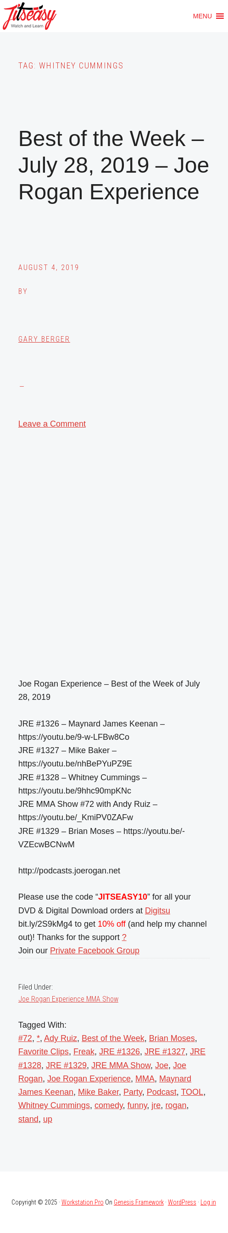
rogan (175, 1105)
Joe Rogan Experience (89, 1078)
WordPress (182, 1202)
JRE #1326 (119, 1051)
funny (137, 1105)
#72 (25, 1038)
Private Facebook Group (94, 950)
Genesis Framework (139, 1202)
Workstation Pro (82, 1202)
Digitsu (157, 910)
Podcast (162, 1092)
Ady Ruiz (60, 1038)
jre (156, 1105)
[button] (202, 16)
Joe (161, 1065)
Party (132, 1092)
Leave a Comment (52, 423)
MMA (145, 1078)
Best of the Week (113, 1038)
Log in (208, 1202)
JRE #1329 (66, 1065)
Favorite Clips (43, 1051)
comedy (109, 1105)
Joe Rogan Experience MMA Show (68, 999)
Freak (84, 1051)
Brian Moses (172, 1038)
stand (28, 1119)
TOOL (192, 1092)
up (47, 1119)
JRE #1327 (165, 1051)
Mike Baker (98, 1092)
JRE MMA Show (120, 1065)
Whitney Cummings (54, 1105)
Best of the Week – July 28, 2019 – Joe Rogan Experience (113, 164)
